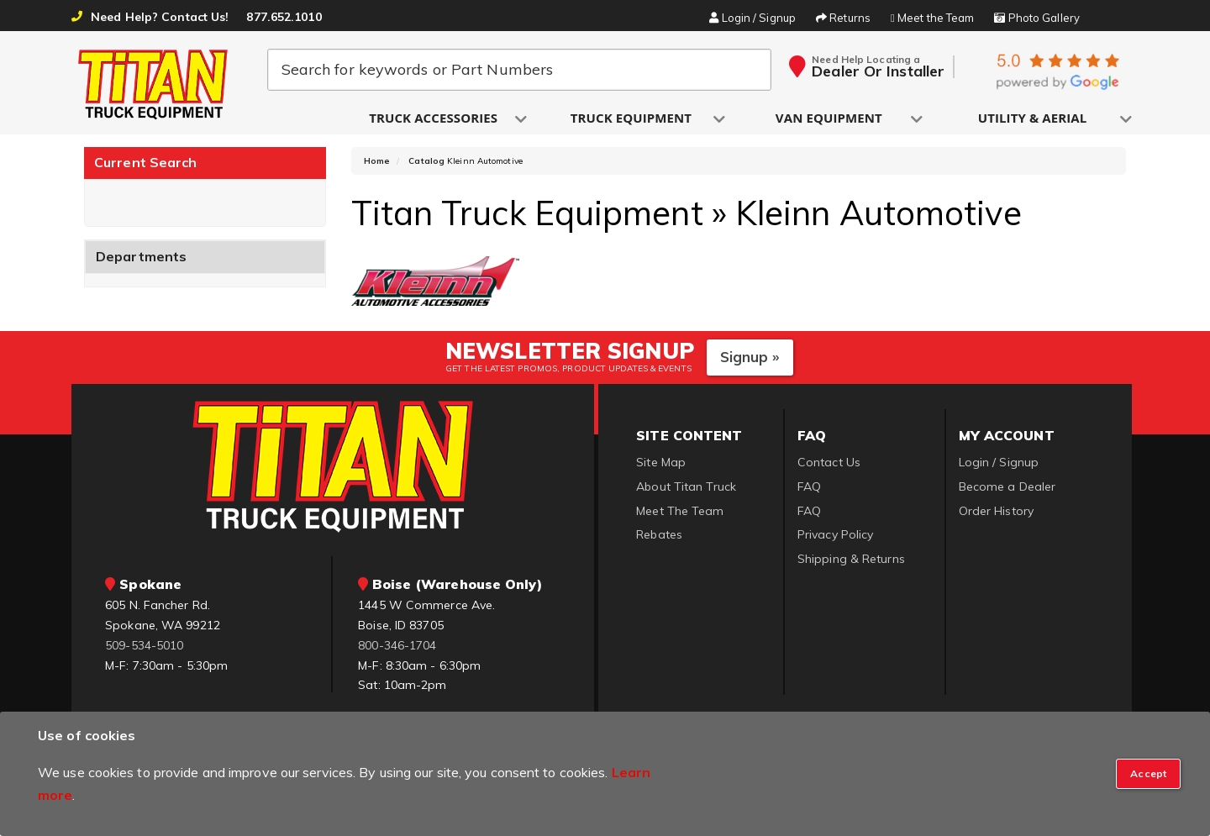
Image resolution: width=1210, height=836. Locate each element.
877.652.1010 (283, 16)
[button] (434, 119)
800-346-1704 (397, 646)
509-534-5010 (144, 646)
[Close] (1148, 774)
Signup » (750, 358)
